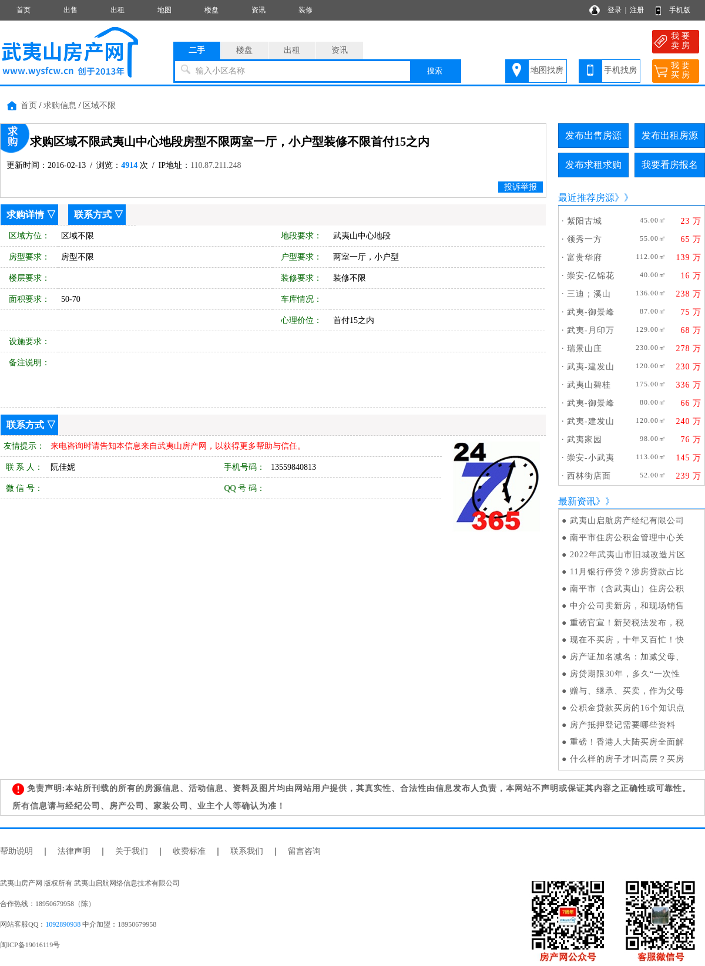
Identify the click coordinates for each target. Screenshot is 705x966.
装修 (305, 10)
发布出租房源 (670, 135)
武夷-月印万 (591, 330)
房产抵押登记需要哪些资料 (623, 725)
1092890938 (62, 924)
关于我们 (131, 851)
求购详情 (25, 215)
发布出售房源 (593, 135)
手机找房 (620, 70)
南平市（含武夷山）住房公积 (627, 588)
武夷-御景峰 (591, 312)
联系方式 (93, 215)
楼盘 (211, 10)
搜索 (434, 70)
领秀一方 (584, 239)
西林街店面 (589, 476)
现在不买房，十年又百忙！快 (627, 639)
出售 (70, 10)
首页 (23, 10)
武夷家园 (584, 439)
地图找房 (547, 70)
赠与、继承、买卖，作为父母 (627, 690)
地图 (164, 10)
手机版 (679, 10)
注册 (637, 10)
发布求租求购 (593, 165)
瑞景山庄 (584, 348)
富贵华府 (584, 257)
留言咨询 (304, 851)
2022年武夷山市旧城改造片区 (628, 554)
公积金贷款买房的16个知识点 (627, 708)
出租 (117, 10)
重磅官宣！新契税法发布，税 (627, 622)
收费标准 (189, 851)
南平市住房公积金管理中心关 (627, 537)
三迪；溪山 (589, 294)
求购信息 (59, 105)
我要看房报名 (670, 165)
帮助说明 (16, 851)
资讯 (258, 10)
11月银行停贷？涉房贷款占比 (627, 571)
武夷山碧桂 (589, 385)
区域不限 (99, 105)
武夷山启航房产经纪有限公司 (627, 520)
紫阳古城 (584, 221)
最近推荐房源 (586, 198)
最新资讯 (577, 501)
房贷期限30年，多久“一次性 (625, 673)
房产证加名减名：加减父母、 (627, 656)
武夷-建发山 (591, 366)
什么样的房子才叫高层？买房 (627, 759)
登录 (614, 10)
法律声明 (74, 851)
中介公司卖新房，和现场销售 (627, 605)
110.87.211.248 (215, 165)
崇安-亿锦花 (591, 275)
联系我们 (246, 851)
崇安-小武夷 (591, 457)
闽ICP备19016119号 (30, 945)
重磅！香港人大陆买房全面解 (627, 742)
